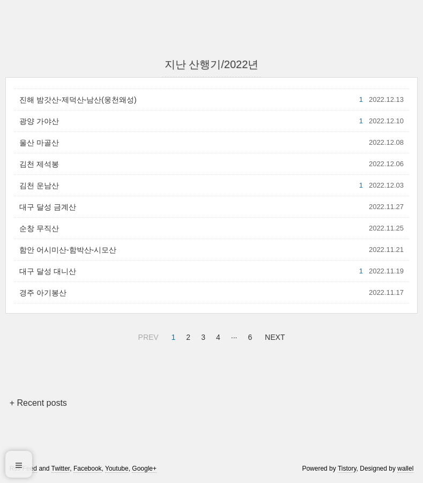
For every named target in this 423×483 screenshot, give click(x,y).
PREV (147, 335)
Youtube (117, 468)
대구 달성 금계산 (47, 207)
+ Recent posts (38, 402)
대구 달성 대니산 (47, 271)
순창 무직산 (39, 228)
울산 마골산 (39, 142)
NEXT (273, 335)
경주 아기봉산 (42, 292)
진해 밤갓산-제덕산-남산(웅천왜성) (78, 99)
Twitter (60, 468)
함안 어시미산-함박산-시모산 (67, 250)
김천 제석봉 (39, 164)
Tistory (347, 468)
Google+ (144, 468)
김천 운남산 (39, 185)
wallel (405, 468)
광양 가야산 (39, 121)
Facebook (87, 468)
